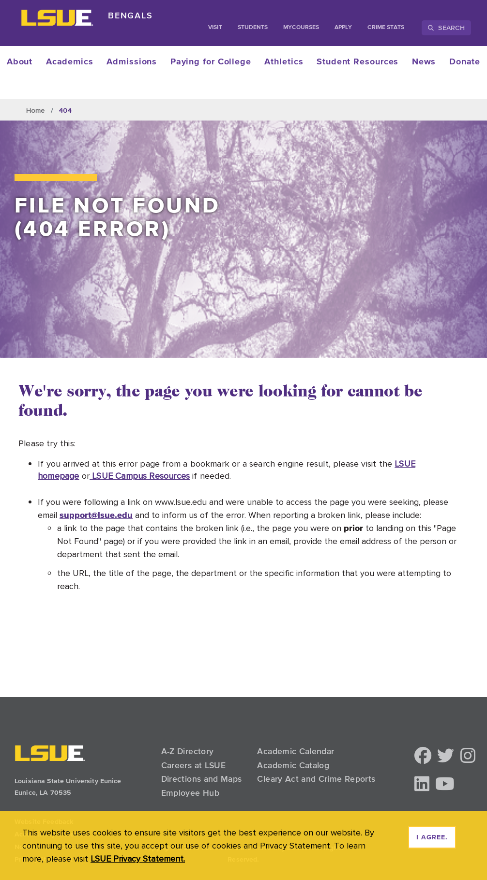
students (253, 27)
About (20, 62)
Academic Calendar (295, 751)
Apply (343, 27)
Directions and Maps (201, 779)
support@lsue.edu (96, 515)
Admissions (132, 62)
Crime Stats (385, 27)
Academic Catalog (293, 765)
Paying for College (210, 62)
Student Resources (357, 62)
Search (446, 27)
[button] (422, 756)
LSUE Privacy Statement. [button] (138, 858)
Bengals (130, 15)
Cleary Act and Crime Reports (316, 779)
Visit (215, 27)
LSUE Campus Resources (140, 476)
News (424, 62)
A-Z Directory (187, 751)
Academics (69, 62)
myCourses (301, 27)
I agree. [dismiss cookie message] (432, 837)
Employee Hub (190, 793)
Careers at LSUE (193, 765)
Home (35, 110)
